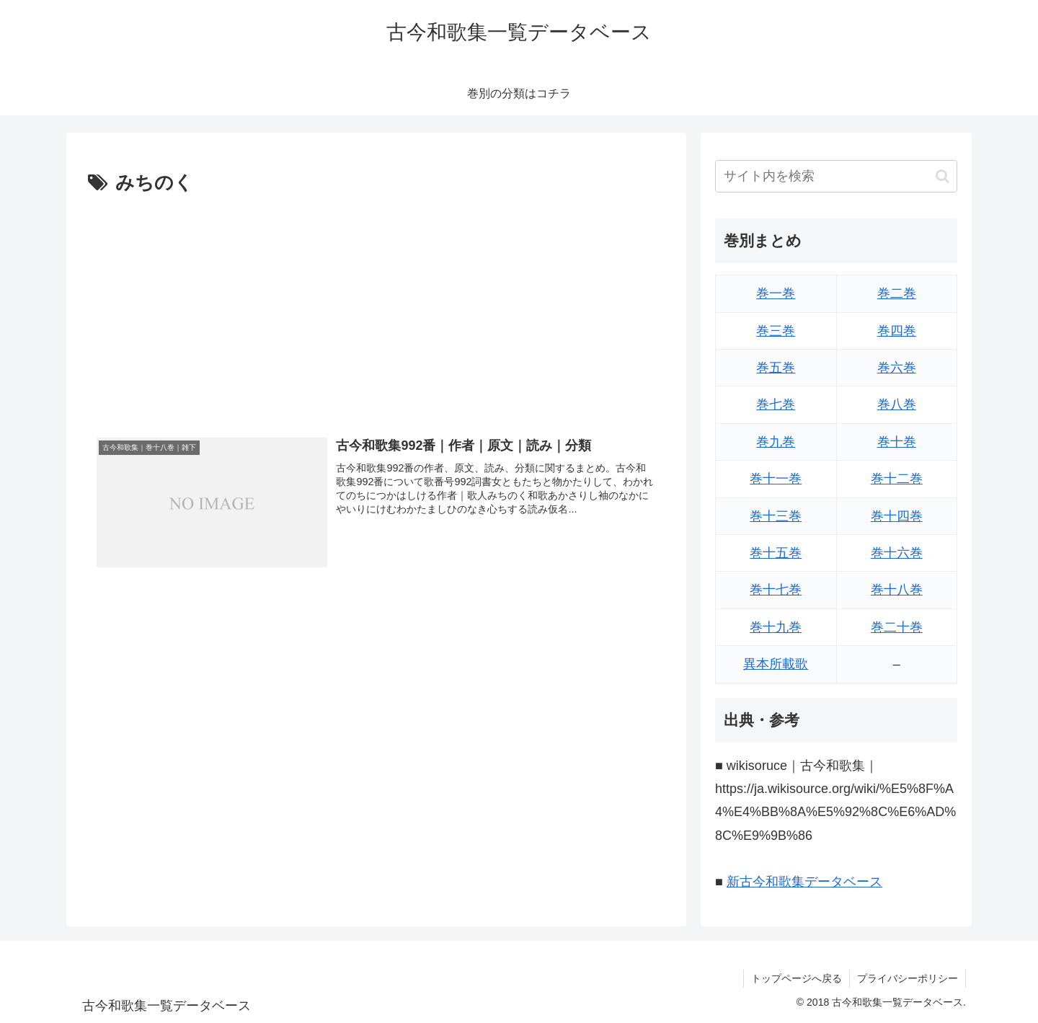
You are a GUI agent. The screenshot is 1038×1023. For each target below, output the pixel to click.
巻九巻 (775, 442)
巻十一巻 (776, 478)
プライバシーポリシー (907, 978)
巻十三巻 (776, 516)
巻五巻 (775, 367)
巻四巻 (896, 331)
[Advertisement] (376, 308)
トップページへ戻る (796, 978)
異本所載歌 (775, 664)
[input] (836, 176)
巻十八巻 (897, 590)
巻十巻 (896, 442)
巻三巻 (775, 331)
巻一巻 (775, 293)
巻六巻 (896, 367)
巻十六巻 (897, 553)
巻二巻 (896, 293)
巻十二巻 (897, 478)
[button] (942, 176)
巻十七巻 (776, 590)
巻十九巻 (776, 627)
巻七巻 (775, 404)
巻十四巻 (897, 516)
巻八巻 (896, 404)
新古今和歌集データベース (804, 881)
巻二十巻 (897, 627)
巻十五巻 (776, 553)
